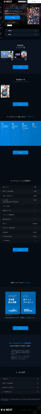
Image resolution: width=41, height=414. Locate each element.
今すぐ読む (34, 1)
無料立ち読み (9, 25)
